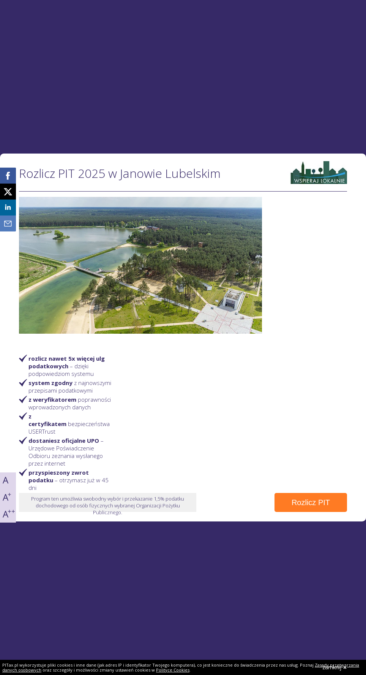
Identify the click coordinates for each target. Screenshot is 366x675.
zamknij (334, 667)
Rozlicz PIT (311, 502)
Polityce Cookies (172, 670)
